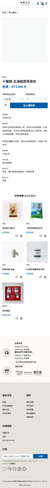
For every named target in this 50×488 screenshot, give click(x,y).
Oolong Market (8, 440)
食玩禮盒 (6, 310)
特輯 (4, 402)
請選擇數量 (30, 94)
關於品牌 (29, 402)
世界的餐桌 (6, 413)
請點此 (12, 463)
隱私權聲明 (30, 413)
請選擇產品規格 (8, 94)
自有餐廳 (29, 409)
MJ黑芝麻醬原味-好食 (35, 269)
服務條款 (29, 417)
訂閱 (40, 456)
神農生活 (5, 432)
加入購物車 (29, 105)
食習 (4, 436)
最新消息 (5, 409)
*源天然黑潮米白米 (34, 228)
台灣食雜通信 (7, 406)
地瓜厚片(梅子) (8, 228)
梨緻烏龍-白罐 (8, 269)
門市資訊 (29, 406)
